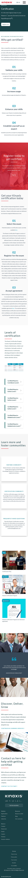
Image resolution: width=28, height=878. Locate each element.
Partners (3, 836)
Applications (4, 813)
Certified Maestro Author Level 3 (13, 408)
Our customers (19, 818)
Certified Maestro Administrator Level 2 (14, 425)
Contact (3, 826)
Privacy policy (14, 857)
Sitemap (14, 851)
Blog (16, 816)
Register (14, 175)
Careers (3, 834)
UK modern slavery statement (14, 868)
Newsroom (4, 829)
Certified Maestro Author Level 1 (13, 390)
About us (3, 823)
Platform (3, 816)
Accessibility (14, 865)
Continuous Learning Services (12, 728)
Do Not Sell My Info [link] (6, 876)
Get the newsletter (14, 805)
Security (14, 862)
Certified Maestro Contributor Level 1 (13, 382)
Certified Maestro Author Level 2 (13, 399)
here (16, 230)
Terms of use (14, 854)
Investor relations (5, 839)
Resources (17, 811)
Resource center (19, 813)
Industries (3, 818)
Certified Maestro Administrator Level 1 (14, 416)
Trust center (14, 859)
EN (19, 2)
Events (2, 831)
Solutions (3, 811)
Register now (5, 24)
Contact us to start (9, 786)
